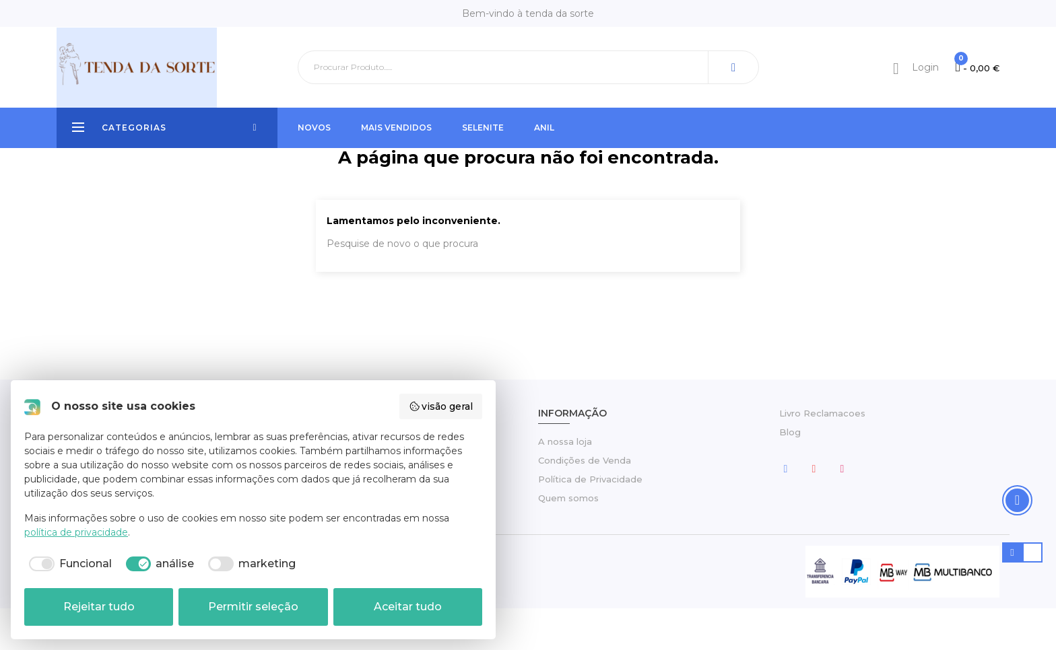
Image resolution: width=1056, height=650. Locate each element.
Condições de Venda (584, 502)
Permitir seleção (253, 606)
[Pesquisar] (528, 67)
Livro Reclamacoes (822, 454)
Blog (790, 473)
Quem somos (568, 539)
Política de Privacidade (590, 520)
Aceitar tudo (408, 606)
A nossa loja (565, 483)
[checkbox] (68, 564)
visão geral (441, 406)
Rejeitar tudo (99, 606)
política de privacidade (76, 532)
